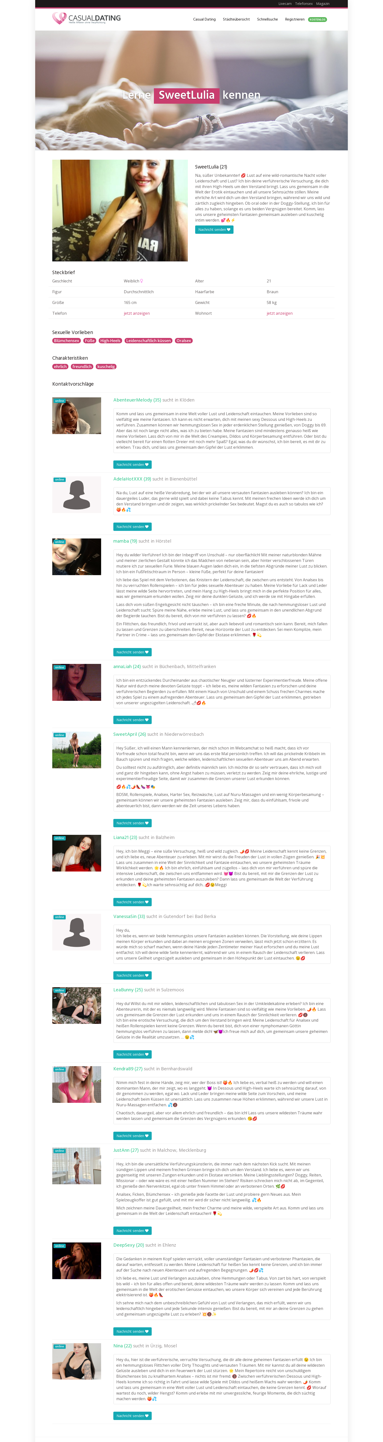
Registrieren (306, 19)
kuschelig (106, 366)
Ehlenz (169, 1245)
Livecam (285, 3)
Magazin (323, 3)
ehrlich (60, 366)
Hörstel (163, 541)
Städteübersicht (236, 19)
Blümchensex (66, 340)
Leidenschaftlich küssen (148, 340)
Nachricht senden (214, 229)
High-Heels (110, 340)
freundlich (82, 366)
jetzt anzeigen (137, 313)
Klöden (187, 400)
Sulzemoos (172, 990)
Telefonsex (304, 3)
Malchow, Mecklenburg (181, 1150)
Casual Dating (204, 19)
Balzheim (165, 838)
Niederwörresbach (184, 735)
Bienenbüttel (183, 479)
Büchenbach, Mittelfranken (187, 667)
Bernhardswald (176, 1069)
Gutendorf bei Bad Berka (189, 917)
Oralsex (184, 340)
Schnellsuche (267, 19)
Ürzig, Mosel (163, 1346)
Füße (90, 340)
